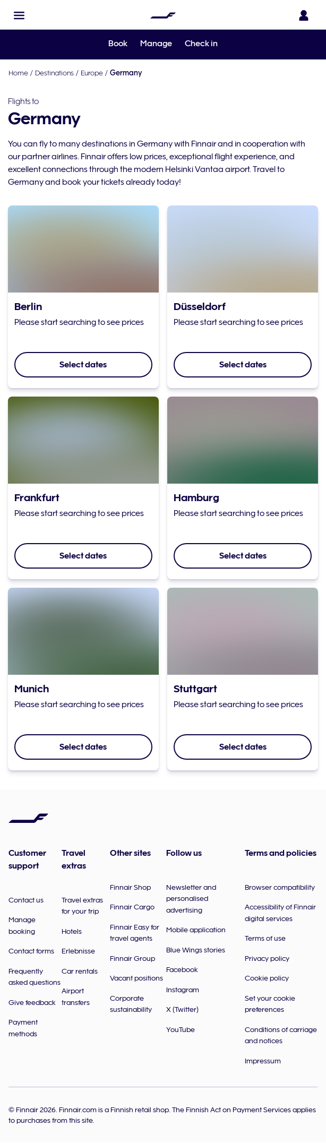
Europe (92, 72)
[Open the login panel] (304, 15)
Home (18, 72)
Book (117, 43)
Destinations (54, 72)
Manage (156, 43)
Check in (201, 43)
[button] (19, 15)
